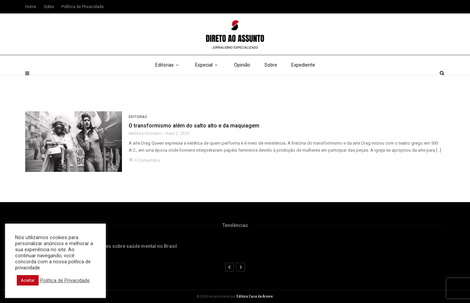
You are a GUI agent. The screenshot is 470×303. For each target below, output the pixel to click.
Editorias (168, 80)
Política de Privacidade (82, 6)
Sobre (270, 80)
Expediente (303, 80)
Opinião (242, 80)
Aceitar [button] (28, 280)
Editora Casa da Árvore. (255, 296)
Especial (207, 80)
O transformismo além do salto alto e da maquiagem (194, 125)
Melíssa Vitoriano (145, 133)
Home (30, 6)
